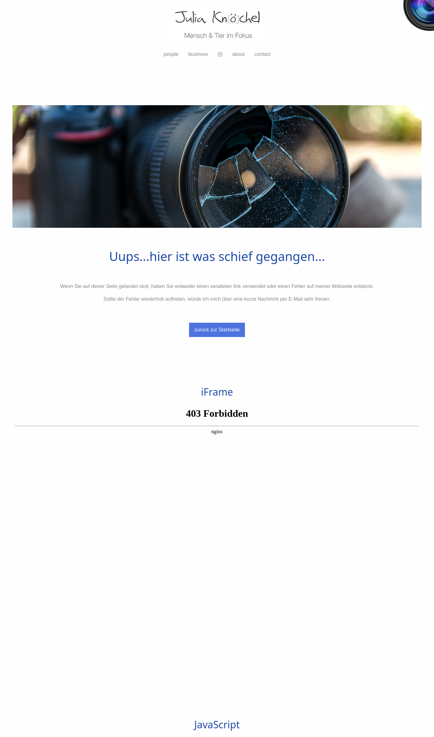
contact (263, 54)
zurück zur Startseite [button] (217, 329)
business (198, 54)
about (238, 54)
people (171, 54)
